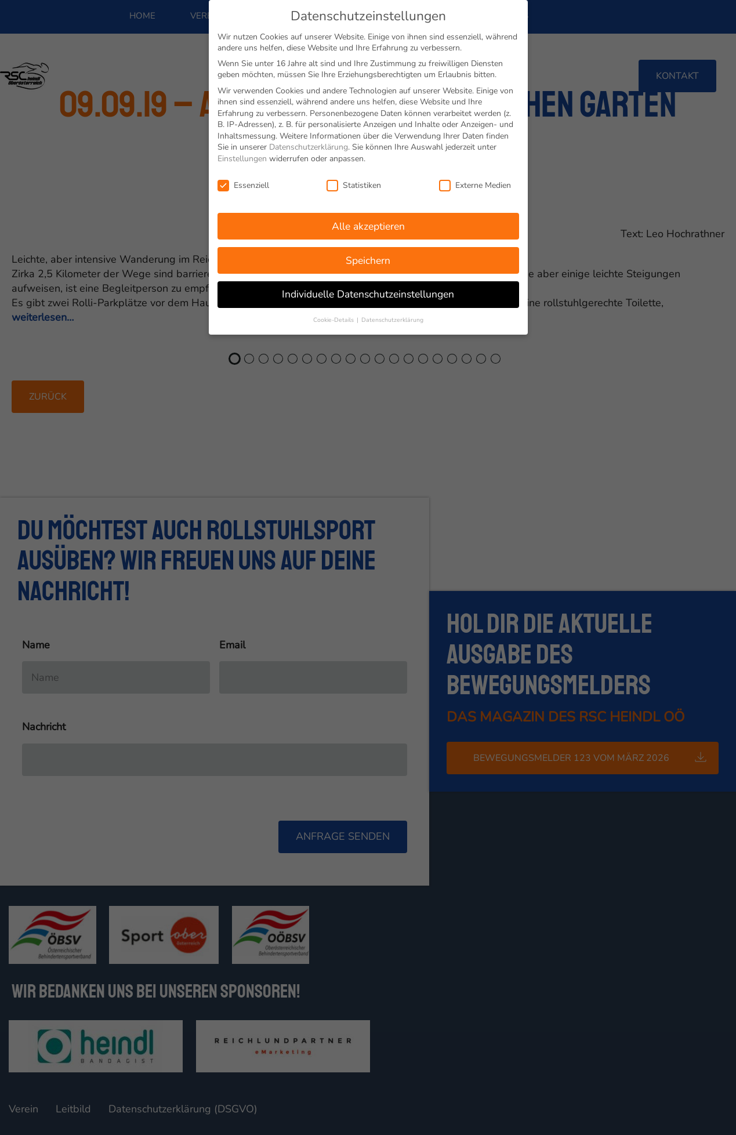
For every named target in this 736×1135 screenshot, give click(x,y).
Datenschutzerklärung (308, 146)
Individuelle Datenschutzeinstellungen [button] (368, 293)
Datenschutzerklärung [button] (392, 319)
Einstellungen (242, 158)
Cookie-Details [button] (334, 319)
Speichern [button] (368, 259)
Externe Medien (475, 184)
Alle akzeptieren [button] (368, 225)
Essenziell (243, 184)
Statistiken (354, 184)
